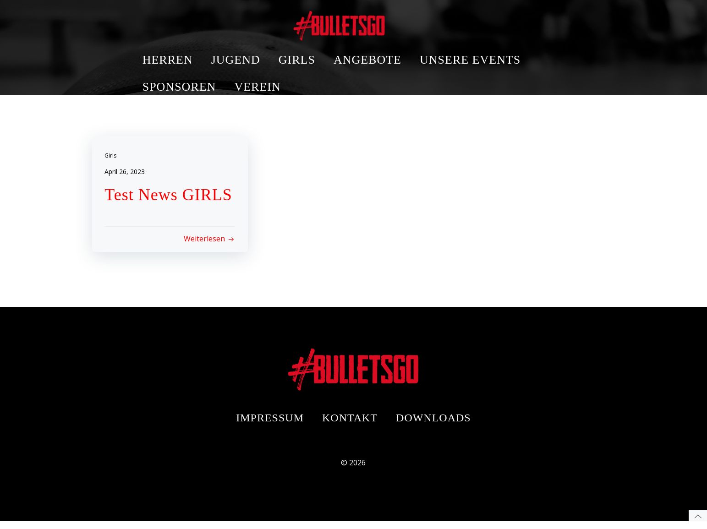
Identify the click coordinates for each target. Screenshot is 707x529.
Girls (112, 156)
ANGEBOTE (428, 22)
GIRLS (357, 22)
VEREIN (318, 49)
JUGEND (296, 22)
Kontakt (350, 422)
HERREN (228, 22)
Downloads (433, 422)
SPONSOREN (240, 49)
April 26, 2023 (126, 172)
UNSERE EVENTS (531, 22)
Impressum (270, 422)
